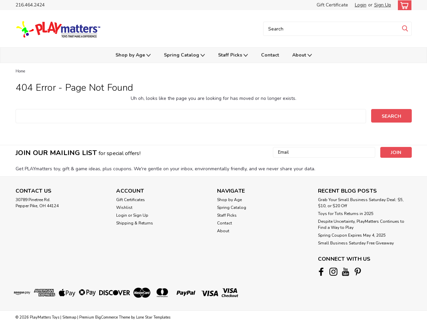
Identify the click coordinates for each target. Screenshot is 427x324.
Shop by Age (133, 55)
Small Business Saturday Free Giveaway (356, 243)
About (302, 55)
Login (360, 5)
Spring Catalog (184, 55)
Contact (270, 55)
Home (20, 71)
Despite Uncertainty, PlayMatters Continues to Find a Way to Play (361, 224)
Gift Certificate (332, 5)
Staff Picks (233, 55)
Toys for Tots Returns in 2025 (345, 213)
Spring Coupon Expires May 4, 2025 (352, 235)
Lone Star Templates (153, 317)
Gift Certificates (130, 199)
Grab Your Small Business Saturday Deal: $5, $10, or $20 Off (361, 203)
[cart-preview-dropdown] (403, 5)
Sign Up (382, 5)
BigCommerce (106, 317)
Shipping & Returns (134, 223)
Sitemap (69, 317)
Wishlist (124, 207)
